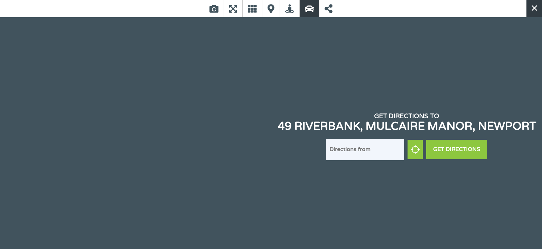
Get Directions (456, 149)
